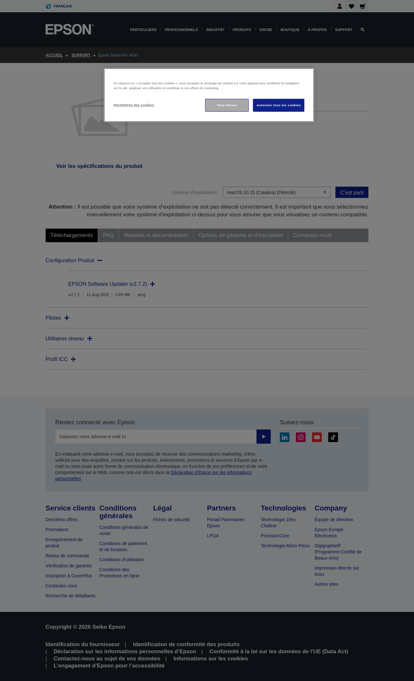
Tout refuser (226, 105)
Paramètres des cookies (134, 105)
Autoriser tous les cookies (278, 105)
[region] (209, 95)
